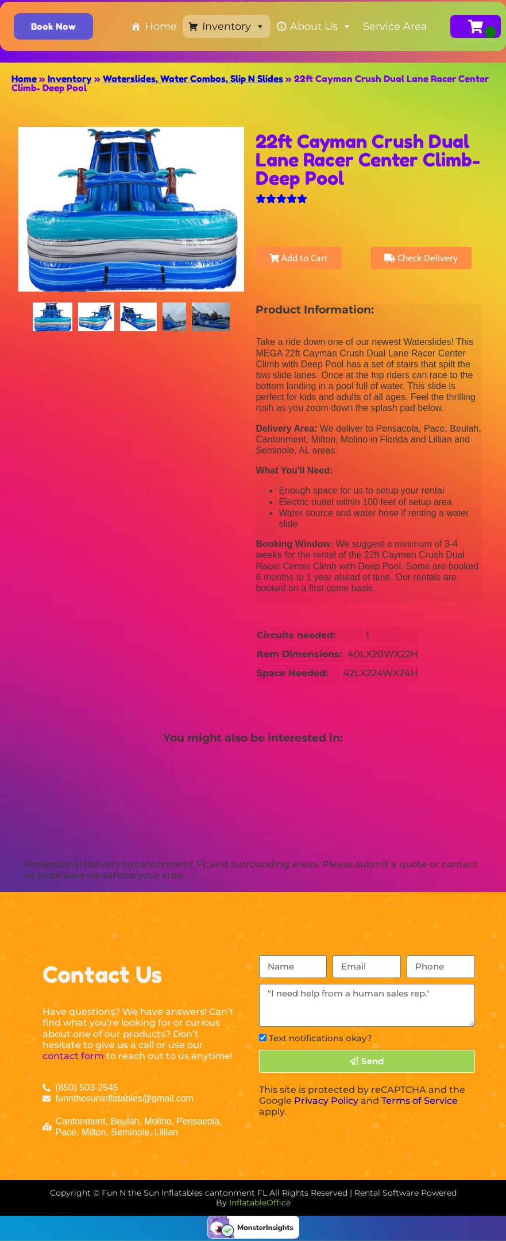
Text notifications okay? (320, 1038)
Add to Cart (298, 257)
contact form (73, 1055)
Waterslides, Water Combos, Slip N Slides (193, 78)
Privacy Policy (326, 1100)
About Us (321, 26)
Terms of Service (419, 1100)
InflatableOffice (260, 1202)
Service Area (395, 26)
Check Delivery (421, 257)
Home (161, 26)
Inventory (233, 26)
